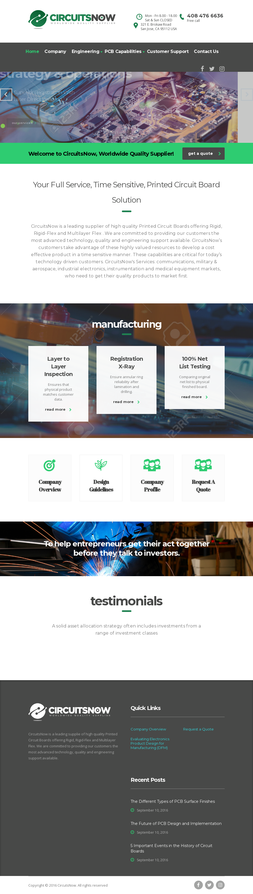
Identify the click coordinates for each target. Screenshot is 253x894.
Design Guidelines (101, 485)
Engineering (86, 51)
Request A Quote (203, 485)
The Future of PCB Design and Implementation (176, 823)
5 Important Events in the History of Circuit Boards (171, 848)
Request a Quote (198, 729)
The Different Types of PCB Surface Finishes (173, 801)
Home (32, 51)
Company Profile (152, 485)
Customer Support (168, 51)
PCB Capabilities (123, 51)
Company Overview (49, 485)
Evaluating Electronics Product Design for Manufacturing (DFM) (150, 743)
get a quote (204, 153)
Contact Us (206, 51)
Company (55, 51)
